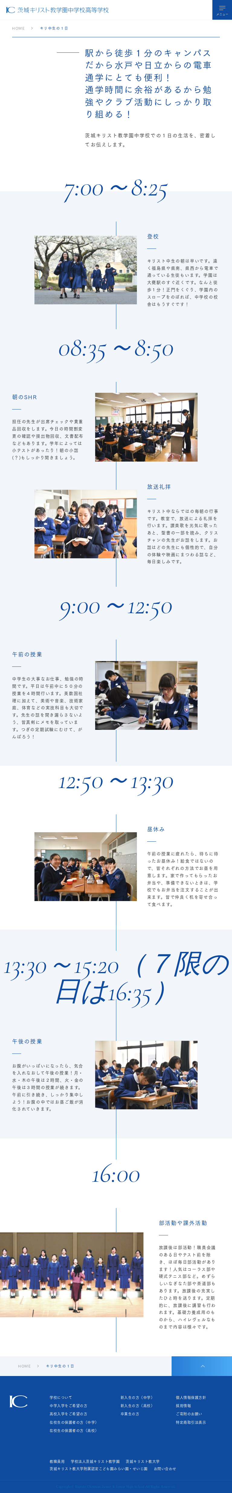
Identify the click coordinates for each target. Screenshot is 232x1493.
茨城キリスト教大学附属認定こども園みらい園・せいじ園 (98, 1469)
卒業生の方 (130, 1414)
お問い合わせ (165, 1469)
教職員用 (57, 1461)
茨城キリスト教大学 (143, 1461)
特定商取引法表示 (191, 1422)
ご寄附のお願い (189, 1414)
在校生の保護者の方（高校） (74, 1430)
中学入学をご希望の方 (68, 1406)
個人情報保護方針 (191, 1397)
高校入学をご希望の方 (68, 1414)
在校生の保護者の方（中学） (74, 1422)
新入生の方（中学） (137, 1397)
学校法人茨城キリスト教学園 (95, 1461)
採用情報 (183, 1406)
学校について (61, 1397)
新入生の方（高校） (137, 1406)
